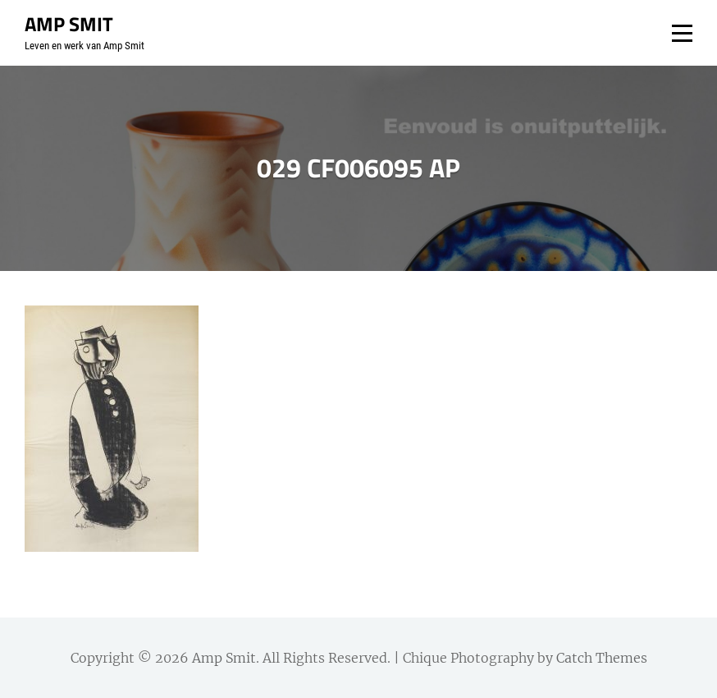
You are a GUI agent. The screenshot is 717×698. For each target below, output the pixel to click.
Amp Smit (69, 24)
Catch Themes (601, 658)
